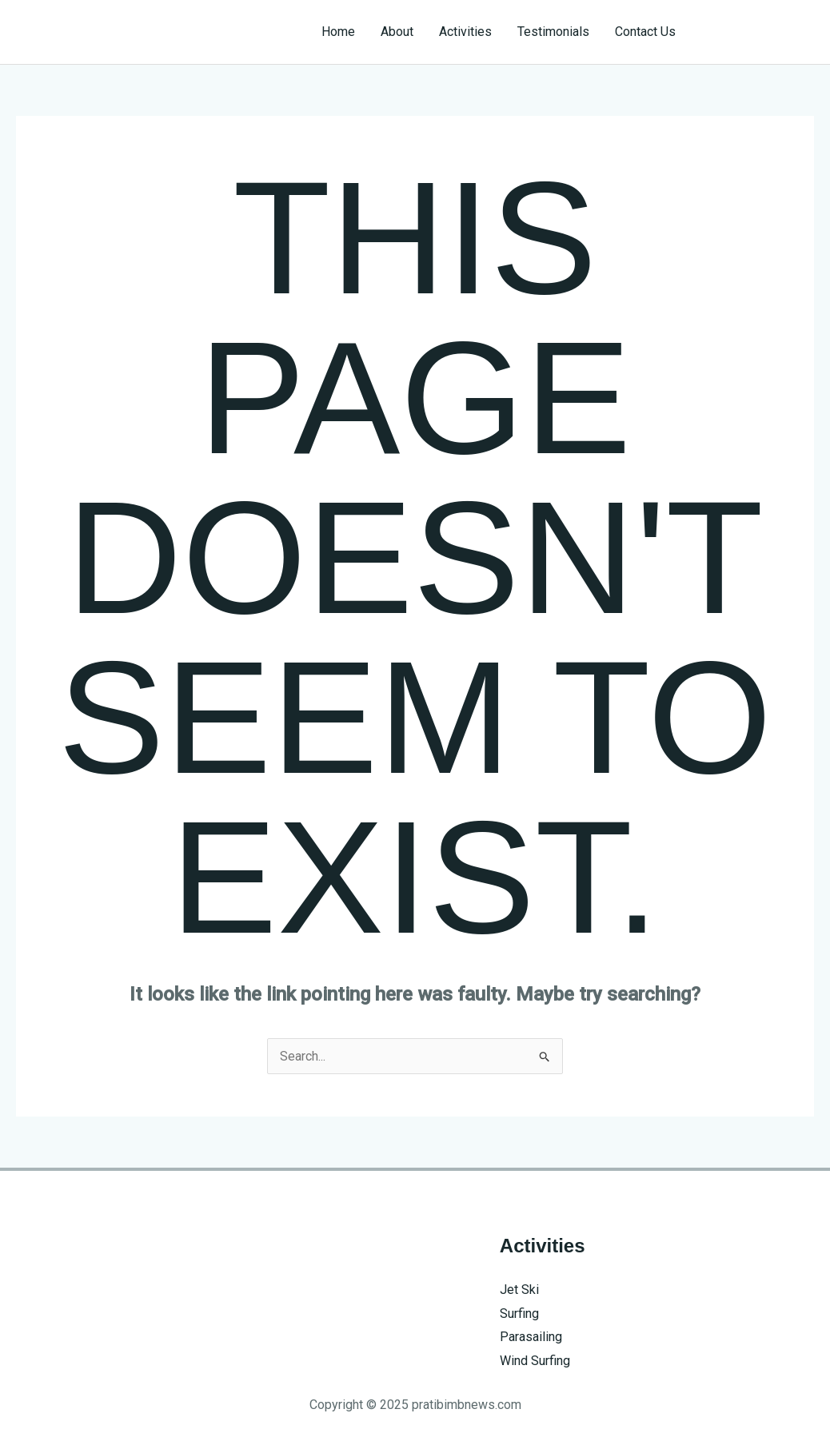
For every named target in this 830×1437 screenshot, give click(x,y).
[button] (759, 32)
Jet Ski (519, 1289)
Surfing (519, 1313)
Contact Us (645, 31)
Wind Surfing (535, 1360)
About (397, 31)
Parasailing (531, 1336)
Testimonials (553, 31)
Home (338, 31)
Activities (465, 31)
